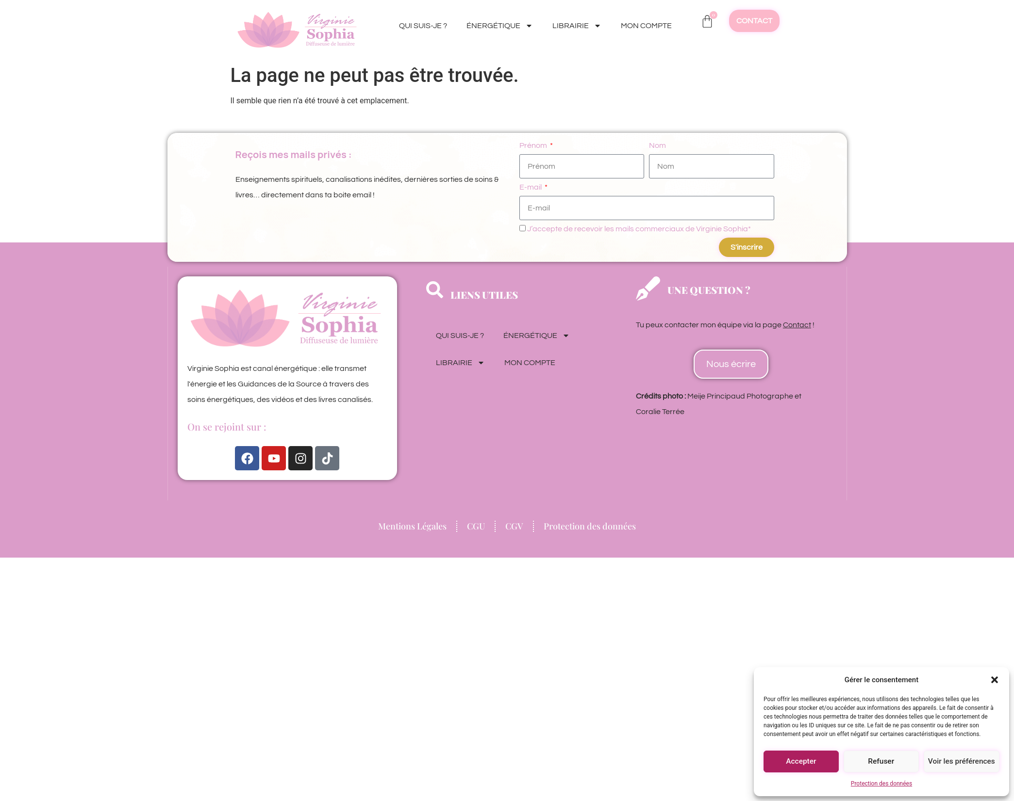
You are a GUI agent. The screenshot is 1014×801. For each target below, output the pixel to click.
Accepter (800, 761)
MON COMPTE (646, 26)
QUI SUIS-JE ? (423, 26)
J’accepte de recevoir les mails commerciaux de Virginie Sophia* (639, 229)
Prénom (534, 145)
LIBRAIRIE (576, 25)
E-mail (531, 187)
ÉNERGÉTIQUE (499, 25)
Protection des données (881, 783)
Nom (657, 145)
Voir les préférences (961, 761)
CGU (476, 526)
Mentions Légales (412, 526)
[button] (994, 680)
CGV (514, 526)
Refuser (881, 761)
